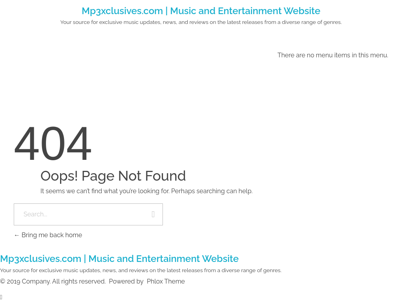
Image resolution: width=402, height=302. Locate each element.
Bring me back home (48, 235)
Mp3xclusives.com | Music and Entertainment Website (201, 10)
